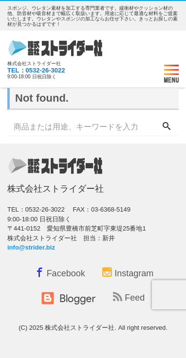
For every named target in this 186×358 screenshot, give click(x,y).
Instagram (127, 273)
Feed (129, 297)
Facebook (59, 272)
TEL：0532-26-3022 (36, 70)
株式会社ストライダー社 (79, 327)
